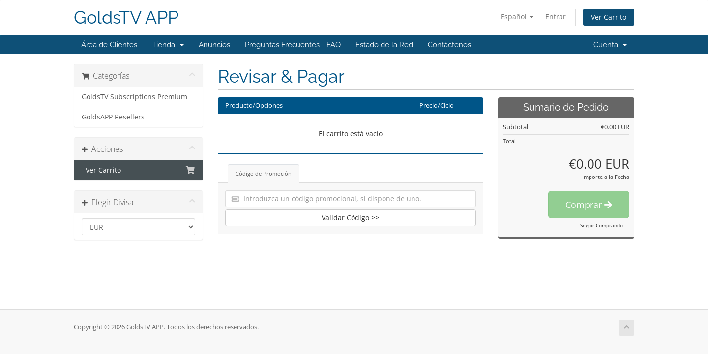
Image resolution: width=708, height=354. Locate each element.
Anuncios (214, 44)
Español (517, 16)
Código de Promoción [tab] (264, 173)
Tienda (168, 44)
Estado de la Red (384, 44)
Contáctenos (449, 44)
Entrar (555, 16)
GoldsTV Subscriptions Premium (134, 96)
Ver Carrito (608, 17)
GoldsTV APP (126, 17)
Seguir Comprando (601, 225)
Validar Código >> (350, 217)
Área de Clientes (109, 44)
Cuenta (610, 44)
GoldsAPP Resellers (113, 117)
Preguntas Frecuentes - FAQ (293, 44)
